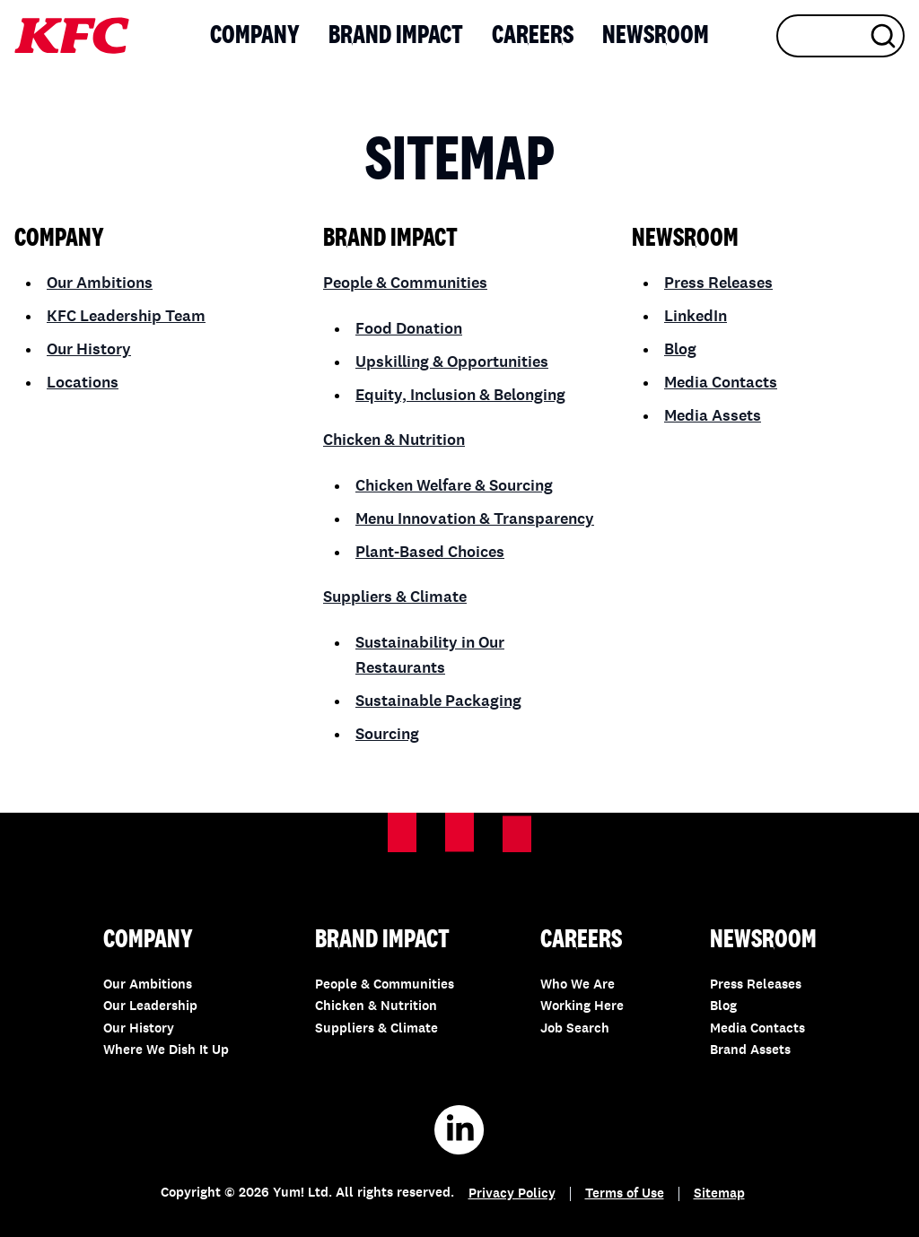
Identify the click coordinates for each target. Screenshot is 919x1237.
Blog (680, 350)
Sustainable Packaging (438, 701)
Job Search (574, 1029)
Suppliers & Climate (395, 597)
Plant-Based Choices (429, 552)
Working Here (582, 1007)
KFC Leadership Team (126, 317)
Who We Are (577, 985)
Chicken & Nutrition (394, 440)
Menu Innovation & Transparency (474, 519)
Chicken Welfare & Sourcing (454, 486)
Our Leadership (150, 1007)
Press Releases (718, 283)
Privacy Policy (512, 1194)
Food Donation (408, 329)
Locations (82, 383)
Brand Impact (395, 35)
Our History (89, 350)
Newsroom (655, 35)
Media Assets (712, 416)
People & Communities (405, 283)
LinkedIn (695, 317)
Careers (532, 35)
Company (255, 35)
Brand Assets (750, 1051)
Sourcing (387, 735)
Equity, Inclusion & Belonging (460, 396)
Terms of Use (624, 1194)
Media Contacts (720, 383)
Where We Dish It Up (166, 1051)
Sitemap (719, 1194)
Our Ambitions (100, 283)
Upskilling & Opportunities (451, 362)
